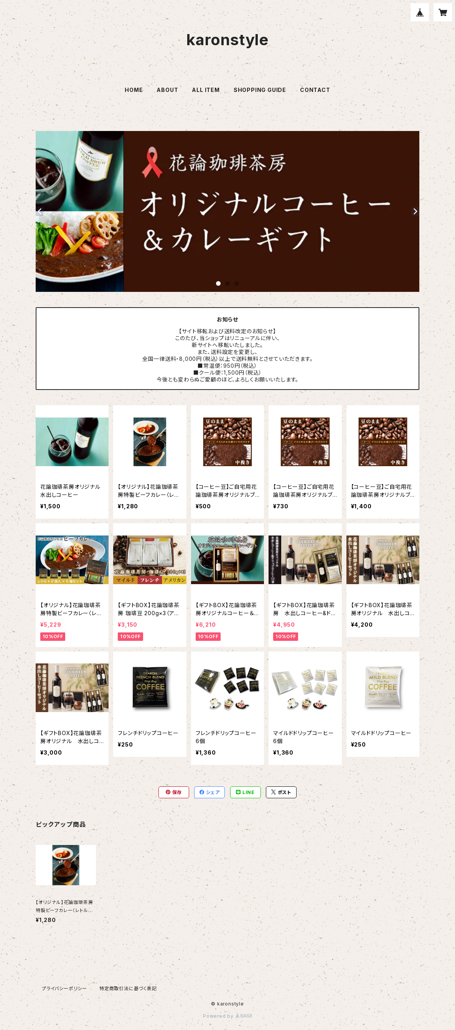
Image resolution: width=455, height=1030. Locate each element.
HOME (134, 90)
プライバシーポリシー (64, 988)
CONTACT (315, 90)
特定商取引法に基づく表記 (128, 988)
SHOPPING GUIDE (260, 90)
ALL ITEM (205, 90)
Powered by (227, 1016)
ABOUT (167, 90)
